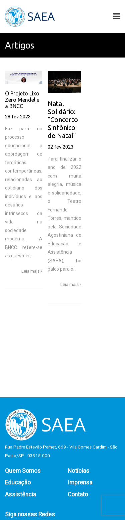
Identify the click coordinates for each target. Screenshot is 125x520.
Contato (78, 494)
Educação (18, 482)
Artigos (19, 45)
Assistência (20, 494)
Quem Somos (23, 470)
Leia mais (31, 271)
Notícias (78, 470)
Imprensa (80, 482)
